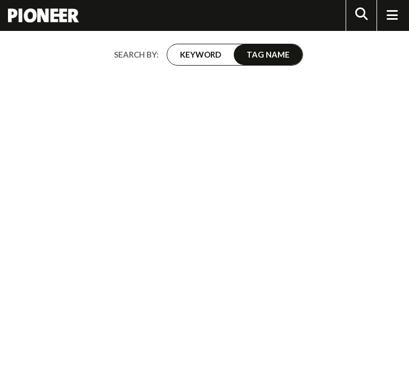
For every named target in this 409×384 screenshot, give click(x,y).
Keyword (200, 54)
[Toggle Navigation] (392, 15)
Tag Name (268, 54)
